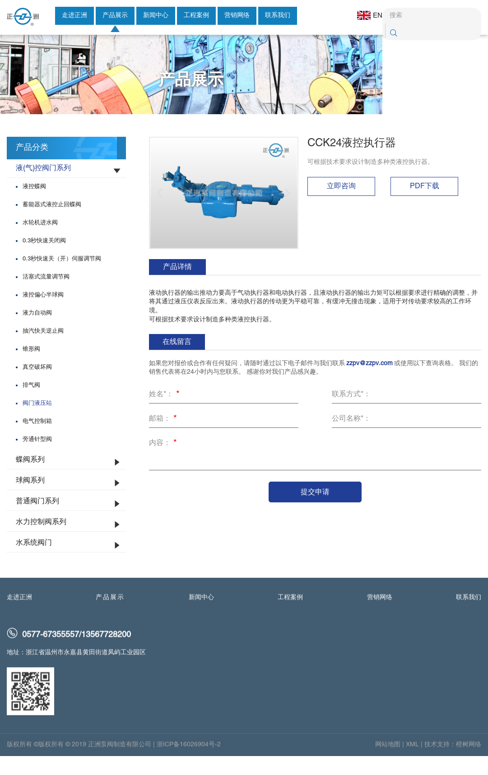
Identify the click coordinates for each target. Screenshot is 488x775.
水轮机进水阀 (40, 243)
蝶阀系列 (30, 481)
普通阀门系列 (37, 522)
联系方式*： (351, 415)
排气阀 (31, 406)
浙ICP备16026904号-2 (189, 768)
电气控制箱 (37, 442)
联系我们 (277, 16)
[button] (160, 214)
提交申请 (315, 512)
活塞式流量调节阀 (46, 298)
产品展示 (115, 16)
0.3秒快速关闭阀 (44, 262)
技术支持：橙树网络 (452, 768)
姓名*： (165, 416)
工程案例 (196, 16)
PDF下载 (424, 207)
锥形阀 (31, 370)
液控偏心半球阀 (43, 316)
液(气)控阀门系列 (43, 189)
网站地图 (387, 768)
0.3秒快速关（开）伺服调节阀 (62, 280)
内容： (164, 464)
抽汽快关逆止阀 (43, 352)
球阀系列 (30, 501)
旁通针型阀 (37, 460)
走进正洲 (74, 16)
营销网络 (237, 16)
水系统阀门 (34, 564)
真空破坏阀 (37, 388)
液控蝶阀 (34, 207)
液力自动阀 (37, 334)
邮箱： (164, 440)
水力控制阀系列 (41, 543)
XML (412, 768)
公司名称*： (351, 439)
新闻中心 (155, 16)
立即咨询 (341, 207)
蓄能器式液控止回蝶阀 (52, 225)
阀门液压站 (37, 424)
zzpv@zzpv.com (369, 384)
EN (364, 15)
